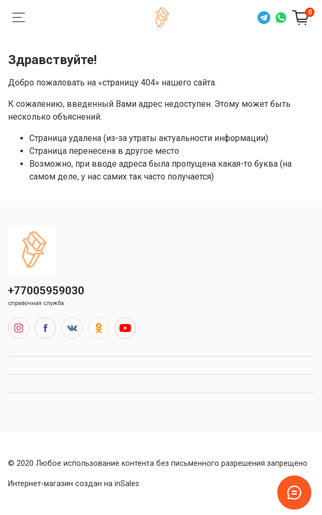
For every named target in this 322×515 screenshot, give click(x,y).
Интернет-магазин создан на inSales (73, 483)
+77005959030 (46, 290)
